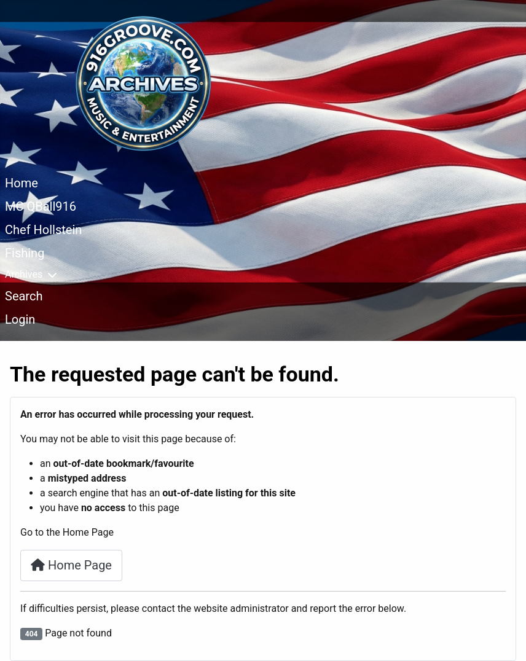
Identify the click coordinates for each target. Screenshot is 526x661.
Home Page (71, 565)
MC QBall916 (40, 206)
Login (20, 319)
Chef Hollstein (43, 229)
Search (23, 296)
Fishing (24, 253)
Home (21, 183)
